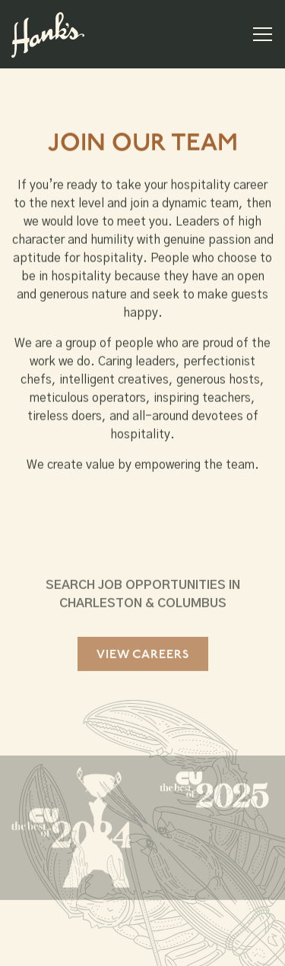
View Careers (143, 657)
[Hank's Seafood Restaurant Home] (47, 34)
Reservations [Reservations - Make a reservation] (142, 908)
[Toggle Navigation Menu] (262, 34)
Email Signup (143, 947)
